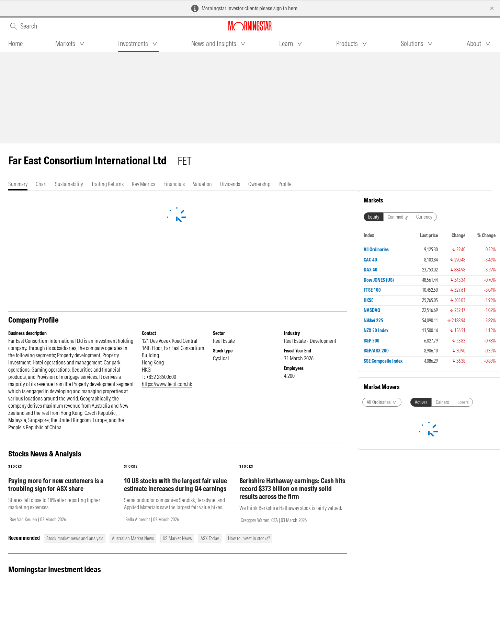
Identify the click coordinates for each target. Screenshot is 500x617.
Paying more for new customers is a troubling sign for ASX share (55, 484)
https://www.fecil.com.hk (167, 384)
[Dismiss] (492, 8)
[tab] (15, 43)
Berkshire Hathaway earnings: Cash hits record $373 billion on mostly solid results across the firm (292, 488)
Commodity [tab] (398, 217)
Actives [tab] (421, 402)
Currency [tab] (424, 217)
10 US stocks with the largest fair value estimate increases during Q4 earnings (175, 484)
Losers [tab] (462, 402)
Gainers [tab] (442, 402)
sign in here (285, 8)
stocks (15, 466)
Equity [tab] (373, 217)
